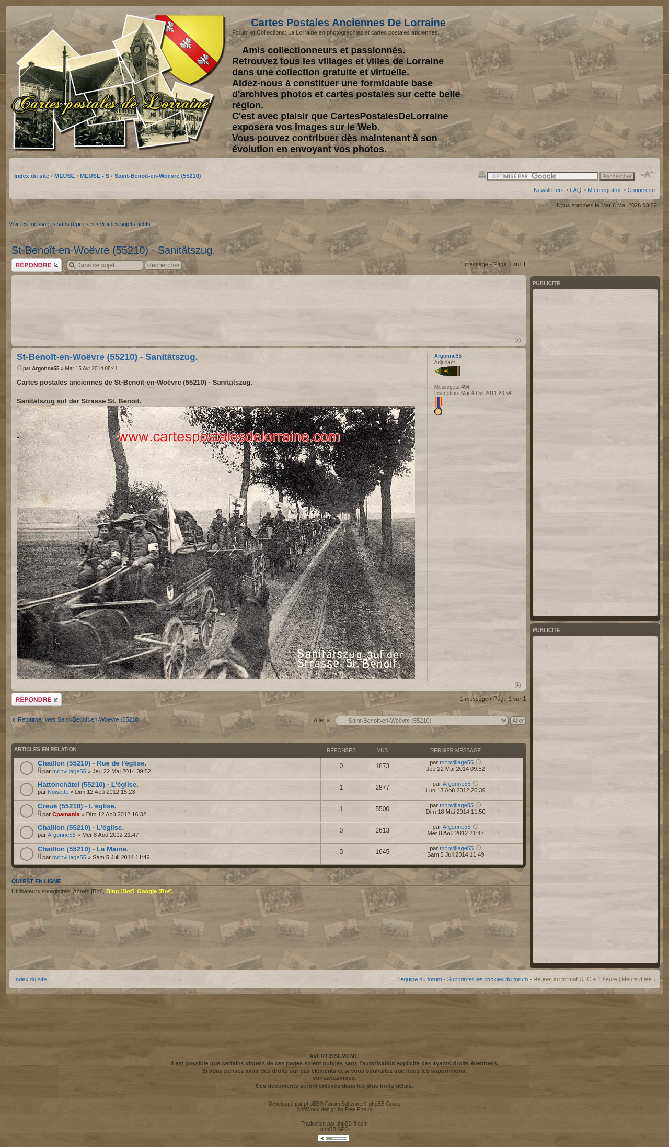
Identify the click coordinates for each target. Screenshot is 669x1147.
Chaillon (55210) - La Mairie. (83, 849)
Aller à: (322, 720)
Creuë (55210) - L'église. (77, 806)
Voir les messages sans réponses (52, 224)
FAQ (575, 190)
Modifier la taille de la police (647, 174)
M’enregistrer (604, 190)
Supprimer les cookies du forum (487, 979)
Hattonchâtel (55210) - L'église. (88, 785)
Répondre (36, 265)
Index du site (31, 176)
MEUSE (64, 176)
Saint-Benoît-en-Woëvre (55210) (157, 176)
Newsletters (548, 190)
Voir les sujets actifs (125, 224)
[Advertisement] (572, 82)
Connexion (641, 190)
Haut (518, 340)
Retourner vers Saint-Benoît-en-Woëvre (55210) (79, 719)
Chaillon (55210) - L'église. (81, 827)
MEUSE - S (94, 176)
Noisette (58, 792)
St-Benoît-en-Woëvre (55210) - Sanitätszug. (113, 250)
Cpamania (66, 814)
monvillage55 (69, 771)
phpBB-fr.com (352, 1124)
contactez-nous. (334, 1078)
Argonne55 (45, 369)
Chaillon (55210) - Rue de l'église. (92, 763)
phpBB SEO (334, 1129)
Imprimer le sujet (482, 174)
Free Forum (358, 1109)
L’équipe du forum (419, 979)
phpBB (311, 1104)
